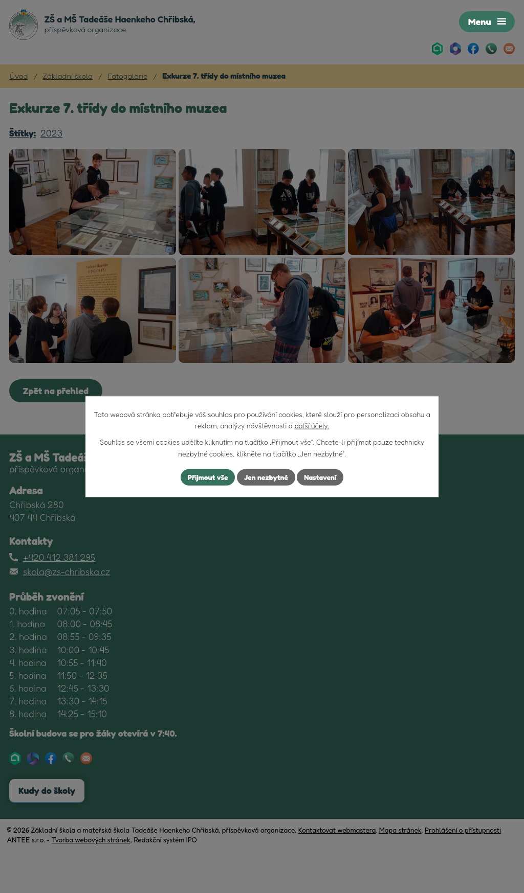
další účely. (311, 425)
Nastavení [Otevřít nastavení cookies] (320, 477)
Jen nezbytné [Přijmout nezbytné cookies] (266, 477)
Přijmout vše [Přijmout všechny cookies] (207, 477)
